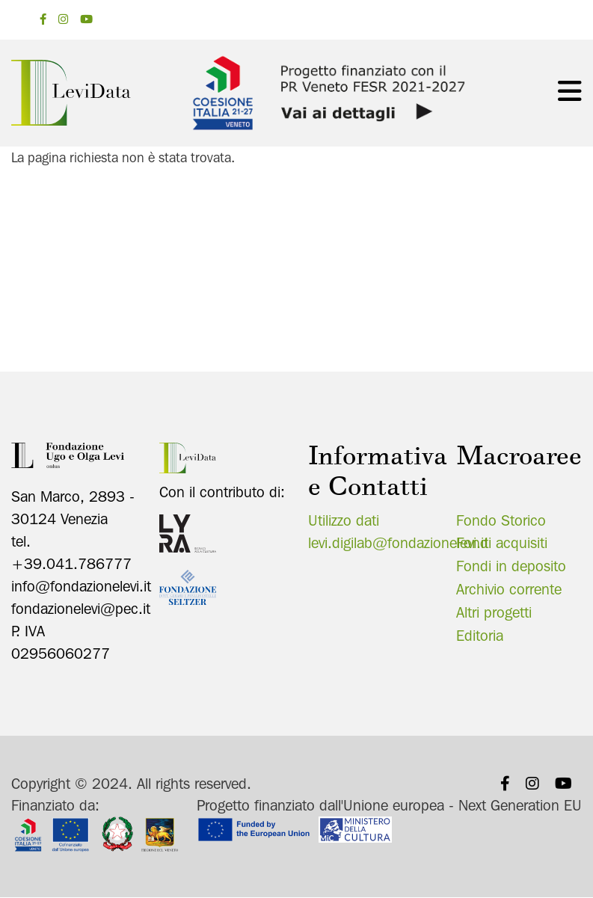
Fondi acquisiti (501, 543)
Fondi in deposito (511, 566)
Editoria (479, 636)
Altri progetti (494, 612)
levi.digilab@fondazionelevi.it (398, 543)
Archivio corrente (509, 589)
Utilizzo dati (343, 520)
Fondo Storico (501, 520)
